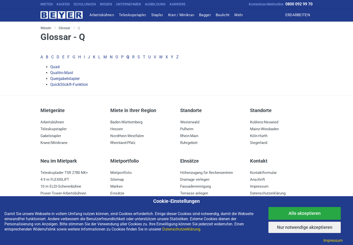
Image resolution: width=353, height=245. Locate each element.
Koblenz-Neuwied (264, 122)
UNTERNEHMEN (128, 4)
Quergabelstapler (65, 78)
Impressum (259, 186)
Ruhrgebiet (189, 143)
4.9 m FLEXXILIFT (54, 179)
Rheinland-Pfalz (122, 143)
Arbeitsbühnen (52, 122)
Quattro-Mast (61, 72)
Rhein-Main (189, 136)
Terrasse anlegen (194, 193)
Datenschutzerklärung (268, 193)
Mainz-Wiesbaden (264, 129)
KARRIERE (178, 4)
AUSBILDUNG (155, 4)
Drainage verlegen (194, 179)
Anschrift (257, 179)
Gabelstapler (50, 136)
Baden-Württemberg (126, 122)
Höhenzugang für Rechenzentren (206, 172)
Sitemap (117, 179)
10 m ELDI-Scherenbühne (60, 186)
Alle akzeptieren (305, 213)
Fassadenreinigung (195, 186)
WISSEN (106, 4)
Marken (116, 186)
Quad (55, 66)
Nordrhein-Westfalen (127, 136)
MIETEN (46, 4)
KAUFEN (63, 4)
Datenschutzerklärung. (181, 229)
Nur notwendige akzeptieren (304, 227)
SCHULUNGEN (85, 4)
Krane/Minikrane (53, 143)
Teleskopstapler (53, 129)
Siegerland (258, 143)
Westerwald (189, 122)
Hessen (116, 129)
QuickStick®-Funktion (69, 84)
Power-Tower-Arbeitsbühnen (63, 193)
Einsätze (117, 193)
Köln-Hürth (258, 136)
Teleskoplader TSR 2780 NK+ (64, 172)
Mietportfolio (121, 172)
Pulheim (186, 129)
